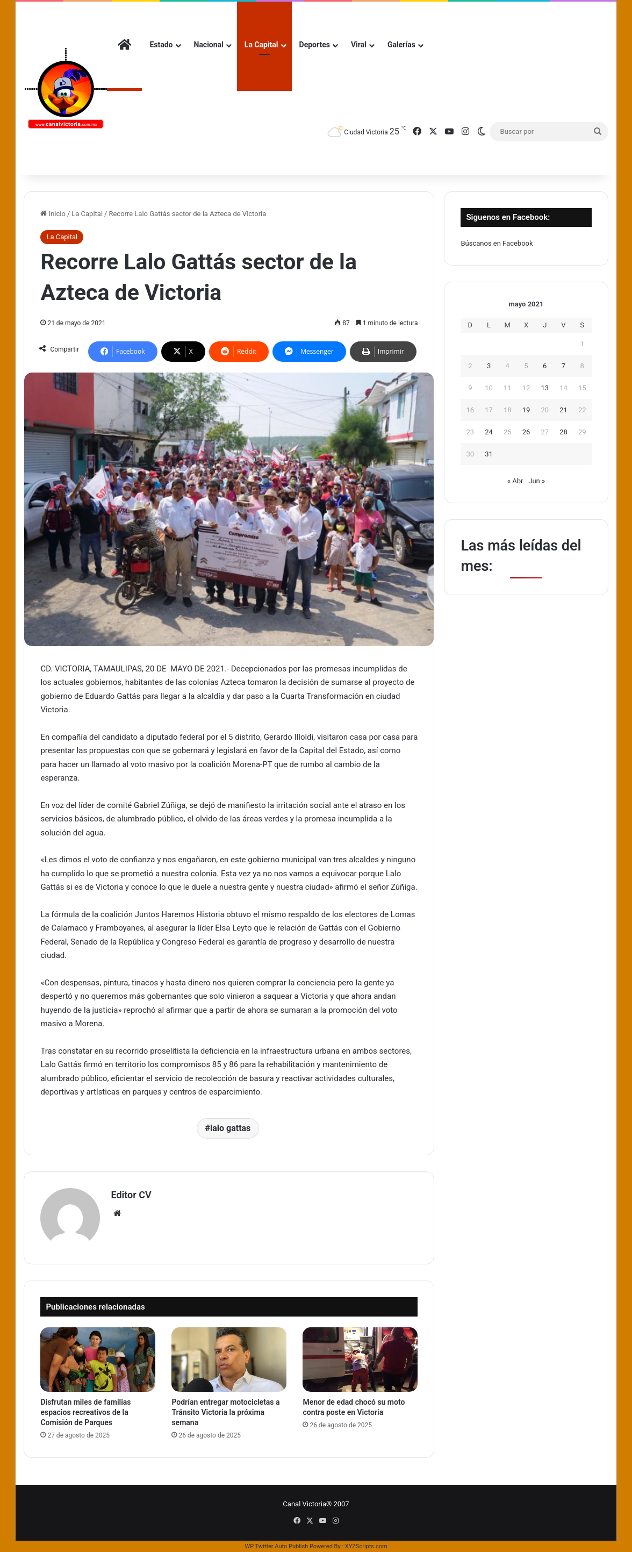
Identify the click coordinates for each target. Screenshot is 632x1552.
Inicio (52, 214)
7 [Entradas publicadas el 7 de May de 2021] (563, 366)
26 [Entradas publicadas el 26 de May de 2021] (526, 432)
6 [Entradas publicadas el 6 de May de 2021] (545, 366)
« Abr (515, 481)
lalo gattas (230, 1128)
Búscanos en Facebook (497, 243)
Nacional (209, 44)
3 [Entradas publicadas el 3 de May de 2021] (489, 366)
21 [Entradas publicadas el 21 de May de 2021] (563, 410)
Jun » (536, 481)
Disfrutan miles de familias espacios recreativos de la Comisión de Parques (85, 1412)
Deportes (314, 44)
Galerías (401, 44)
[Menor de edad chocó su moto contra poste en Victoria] (360, 1359)
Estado (161, 44)
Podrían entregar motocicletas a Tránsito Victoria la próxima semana (225, 1412)
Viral (359, 44)
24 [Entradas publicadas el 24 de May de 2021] (489, 432)
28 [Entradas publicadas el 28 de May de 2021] (563, 432)
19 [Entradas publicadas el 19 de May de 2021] (526, 410)
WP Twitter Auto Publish (276, 1546)
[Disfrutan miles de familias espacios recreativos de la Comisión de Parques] (97, 1359)
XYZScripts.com (366, 1546)
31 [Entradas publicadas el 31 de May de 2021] (489, 454)
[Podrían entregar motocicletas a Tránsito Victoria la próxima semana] (228, 1359)
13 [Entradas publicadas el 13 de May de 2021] (545, 388)
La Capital (261, 44)
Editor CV (131, 1194)
